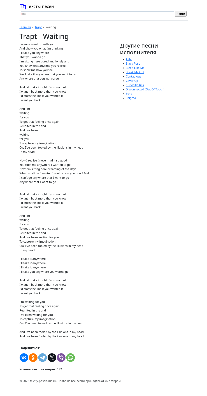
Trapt (38, 27)
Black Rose (133, 63)
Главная (25, 27)
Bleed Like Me (135, 68)
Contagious (133, 76)
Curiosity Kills (135, 85)
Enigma (131, 98)
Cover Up (132, 81)
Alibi (129, 59)
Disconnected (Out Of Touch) (145, 89)
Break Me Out (135, 72)
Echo (129, 94)
